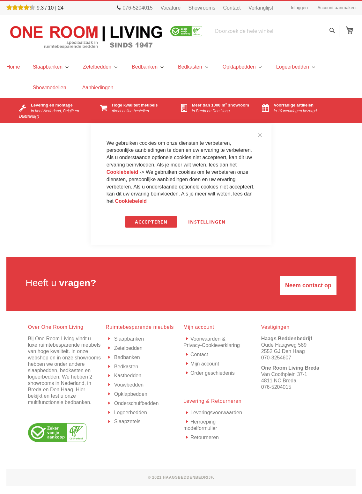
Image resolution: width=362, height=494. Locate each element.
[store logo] (86, 36)
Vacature (170, 8)
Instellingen (206, 222)
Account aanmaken (336, 7)
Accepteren (151, 222)
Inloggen (299, 7)
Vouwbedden (128, 384)
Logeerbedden (130, 412)
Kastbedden (127, 375)
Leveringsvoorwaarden (216, 412)
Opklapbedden (130, 394)
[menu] (13, 66)
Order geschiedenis (212, 373)
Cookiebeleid (123, 172)
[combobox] (275, 31)
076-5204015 (276, 387)
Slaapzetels (126, 421)
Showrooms (201, 8)
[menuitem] (49, 66)
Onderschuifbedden (136, 403)
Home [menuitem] (13, 67)
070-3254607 (276, 357)
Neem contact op (308, 285)
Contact (231, 8)
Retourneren (204, 437)
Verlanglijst (260, 8)
